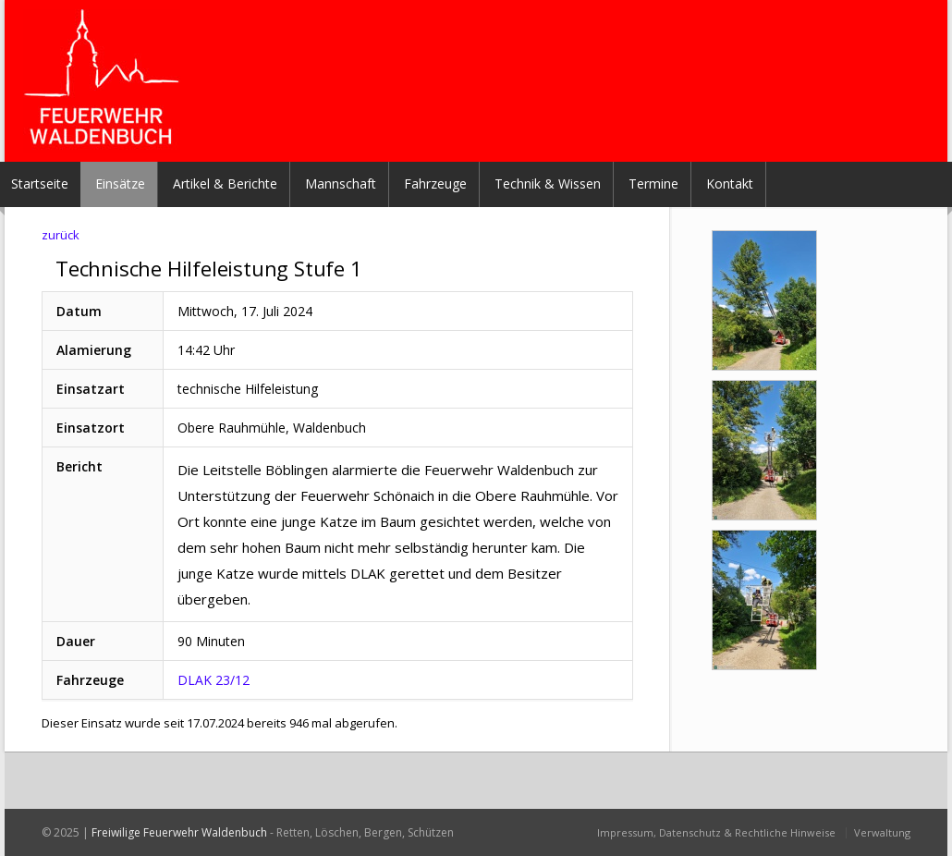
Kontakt (729, 183)
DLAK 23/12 (213, 680)
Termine (653, 183)
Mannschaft (340, 183)
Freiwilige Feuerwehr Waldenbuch (179, 832)
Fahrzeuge (435, 183)
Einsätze (120, 183)
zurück (60, 234)
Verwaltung (882, 832)
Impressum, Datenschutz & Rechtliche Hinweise (716, 832)
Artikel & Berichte (225, 183)
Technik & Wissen (547, 183)
